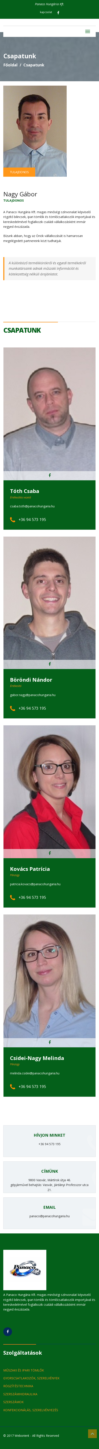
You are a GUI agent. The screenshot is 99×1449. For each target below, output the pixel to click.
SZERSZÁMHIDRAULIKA (20, 1394)
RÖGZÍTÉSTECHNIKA (18, 1386)
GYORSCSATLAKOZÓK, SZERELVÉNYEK (31, 1378)
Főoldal (10, 64)
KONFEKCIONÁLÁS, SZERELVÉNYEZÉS (30, 1410)
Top (92, 1433)
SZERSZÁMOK (13, 1402)
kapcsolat (46, 12)
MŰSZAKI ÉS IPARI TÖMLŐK (23, 1370)
